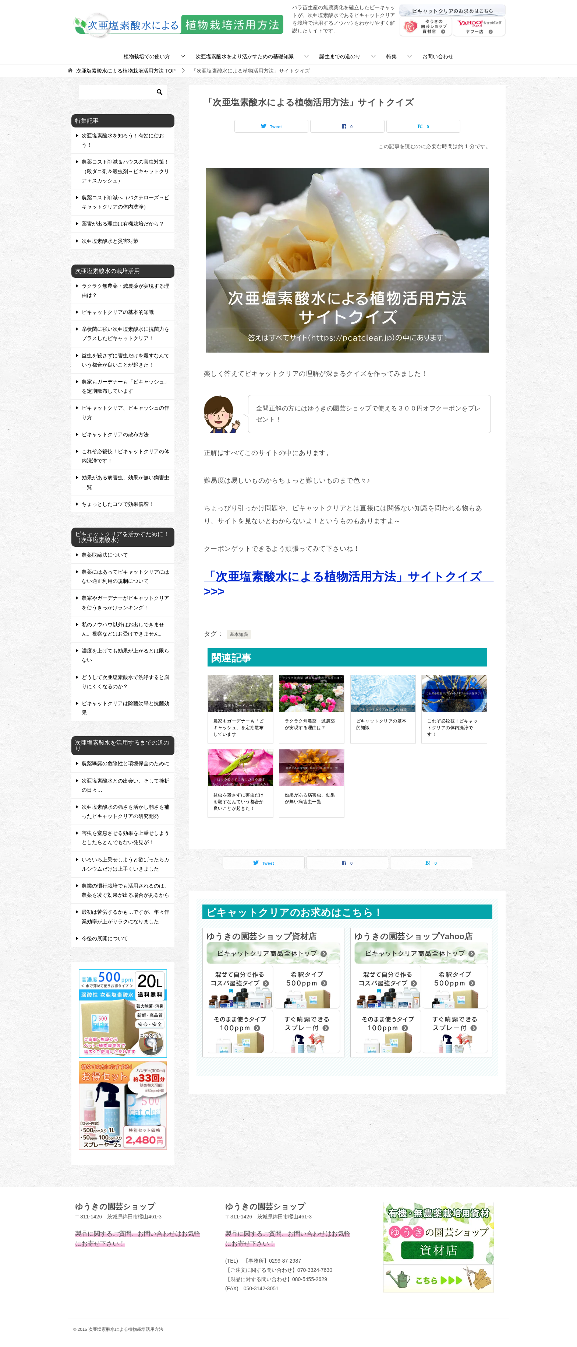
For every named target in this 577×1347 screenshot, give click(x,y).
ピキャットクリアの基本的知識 (381, 724)
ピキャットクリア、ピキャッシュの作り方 (125, 412)
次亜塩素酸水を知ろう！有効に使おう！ (123, 140)
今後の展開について (105, 938)
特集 (391, 56)
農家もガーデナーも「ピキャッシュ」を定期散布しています (238, 727)
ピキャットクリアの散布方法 (115, 434)
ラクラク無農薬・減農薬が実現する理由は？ (310, 724)
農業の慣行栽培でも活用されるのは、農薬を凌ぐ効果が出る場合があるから (125, 890)
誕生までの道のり (340, 56)
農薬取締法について (105, 555)
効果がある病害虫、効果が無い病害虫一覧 (310, 798)
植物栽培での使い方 (147, 56)
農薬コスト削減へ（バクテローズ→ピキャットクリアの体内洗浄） (125, 202)
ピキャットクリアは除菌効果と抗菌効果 (125, 708)
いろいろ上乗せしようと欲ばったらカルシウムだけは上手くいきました (125, 864)
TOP (126, 71)
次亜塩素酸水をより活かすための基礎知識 (245, 56)
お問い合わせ (437, 56)
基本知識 (239, 634)
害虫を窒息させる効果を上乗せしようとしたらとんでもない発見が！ (125, 837)
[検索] (123, 92)
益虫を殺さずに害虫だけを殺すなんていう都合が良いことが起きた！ (238, 802)
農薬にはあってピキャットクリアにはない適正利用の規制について (125, 576)
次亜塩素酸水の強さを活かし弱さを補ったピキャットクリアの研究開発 (125, 811)
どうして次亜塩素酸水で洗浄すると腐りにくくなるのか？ (125, 681)
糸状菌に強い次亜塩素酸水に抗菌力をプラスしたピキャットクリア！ (125, 333)
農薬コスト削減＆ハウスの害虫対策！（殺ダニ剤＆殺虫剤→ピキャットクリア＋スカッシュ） (125, 171)
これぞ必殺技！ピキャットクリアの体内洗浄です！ (452, 727)
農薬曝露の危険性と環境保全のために (125, 763)
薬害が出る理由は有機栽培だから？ (123, 224)
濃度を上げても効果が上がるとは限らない (125, 655)
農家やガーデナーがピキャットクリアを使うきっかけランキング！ (125, 602)
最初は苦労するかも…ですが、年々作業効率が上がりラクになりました (125, 916)
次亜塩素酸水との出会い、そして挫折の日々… (125, 785)
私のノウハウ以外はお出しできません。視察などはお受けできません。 (123, 629)
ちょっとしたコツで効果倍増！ (118, 504)
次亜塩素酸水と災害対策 (110, 241)
